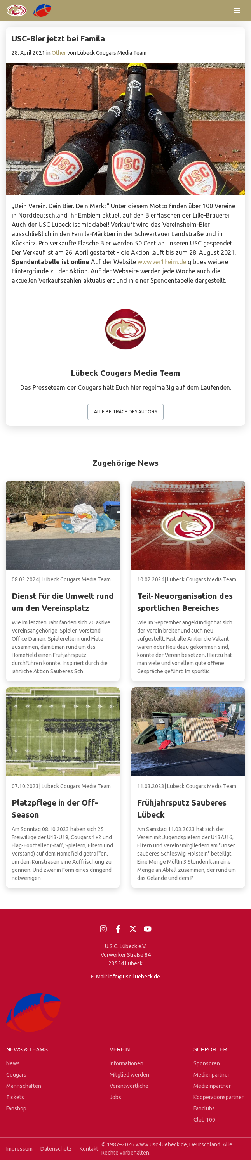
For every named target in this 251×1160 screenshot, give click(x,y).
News (13, 1063)
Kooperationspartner (218, 1097)
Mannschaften (23, 1086)
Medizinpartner (212, 1086)
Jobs (115, 1097)
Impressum (19, 1149)
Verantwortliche (129, 1086)
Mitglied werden (129, 1075)
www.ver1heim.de (162, 261)
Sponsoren (206, 1063)
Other (59, 53)
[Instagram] (103, 929)
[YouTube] (148, 929)
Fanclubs (204, 1108)
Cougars (16, 1075)
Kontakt (89, 1149)
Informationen (126, 1063)
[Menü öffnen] (237, 10)
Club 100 (204, 1120)
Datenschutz (56, 1149)
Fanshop (16, 1108)
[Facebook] (118, 929)
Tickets (15, 1097)
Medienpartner (211, 1075)
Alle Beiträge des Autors (125, 411)
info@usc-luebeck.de (134, 976)
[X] (133, 929)
